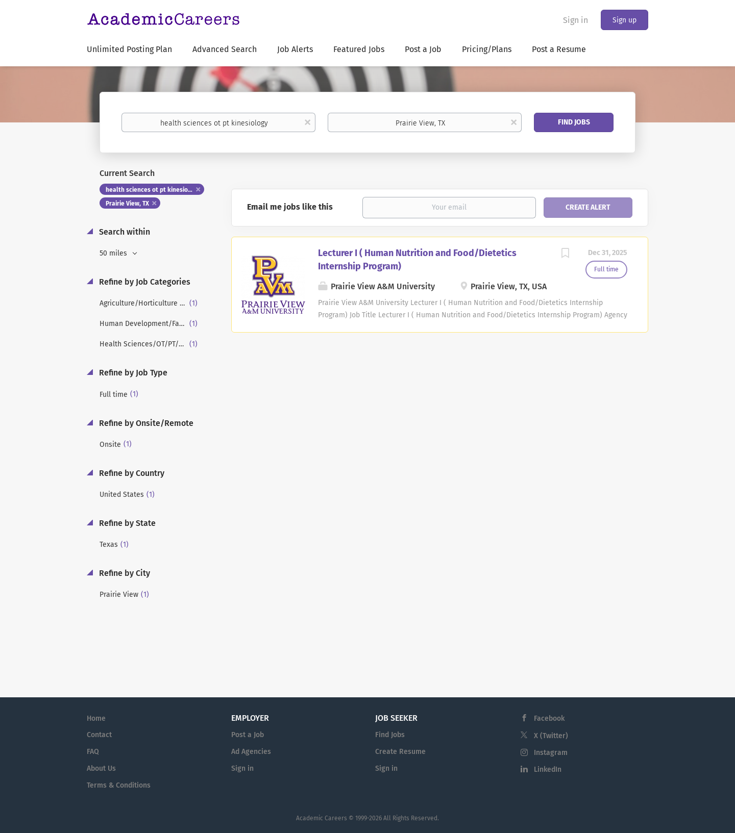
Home (96, 718)
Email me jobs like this (290, 207)
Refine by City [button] (123, 573)
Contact (99, 734)
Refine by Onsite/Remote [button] (145, 423)
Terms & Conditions (119, 785)
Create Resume (400, 751)
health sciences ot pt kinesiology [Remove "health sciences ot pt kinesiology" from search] (153, 189)
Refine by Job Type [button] (132, 372)
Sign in (575, 20)
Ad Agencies (251, 751)
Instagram (551, 752)
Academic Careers (321, 818)
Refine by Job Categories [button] (143, 282)
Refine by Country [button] (130, 473)
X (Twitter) (551, 735)
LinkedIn (547, 769)
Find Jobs (574, 122)
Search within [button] (123, 232)
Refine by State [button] (126, 523)
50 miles (114, 253)
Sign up (624, 20)
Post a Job (247, 734)
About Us (101, 768)
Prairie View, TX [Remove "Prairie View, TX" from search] (127, 203)
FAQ (93, 751)
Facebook (549, 718)
